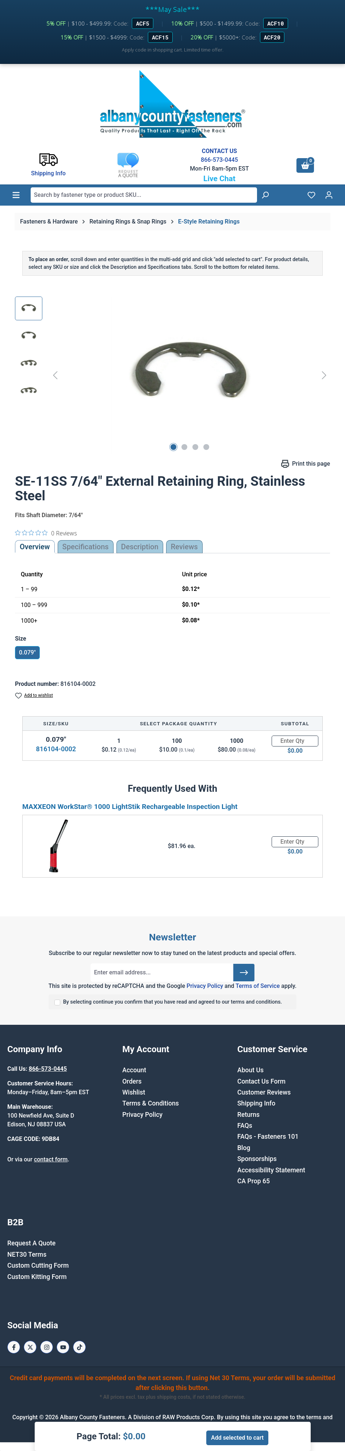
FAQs (244, 1125)
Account (134, 1070)
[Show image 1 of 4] (173, 447)
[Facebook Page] (13, 1347)
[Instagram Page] (46, 1347)
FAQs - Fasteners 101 (268, 1136)
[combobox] (144, 195)
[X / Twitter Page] (30, 1347)
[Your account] (329, 195)
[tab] (139, 546)
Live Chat (219, 178)
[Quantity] (295, 741)
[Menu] (16, 195)
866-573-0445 (219, 159)
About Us (250, 1070)
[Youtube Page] (63, 1347)
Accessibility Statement (271, 1170)
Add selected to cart (237, 1437)
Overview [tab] (35, 546)
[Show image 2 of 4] (184, 447)
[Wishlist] (311, 195)
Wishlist (133, 1092)
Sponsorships (257, 1158)
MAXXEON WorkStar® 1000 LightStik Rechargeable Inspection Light (130, 806)
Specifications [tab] (85, 546)
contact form (51, 1159)
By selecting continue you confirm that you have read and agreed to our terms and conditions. (172, 1002)
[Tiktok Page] (79, 1347)
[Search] (265, 195)
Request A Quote (31, 1243)
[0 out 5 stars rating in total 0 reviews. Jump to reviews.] (46, 532)
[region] (172, 375)
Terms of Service (257, 985)
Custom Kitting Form (37, 1276)
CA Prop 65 (253, 1181)
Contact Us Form (261, 1081)
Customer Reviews (264, 1092)
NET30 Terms (26, 1254)
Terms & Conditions (150, 1103)
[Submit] (244, 972)
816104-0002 (56, 749)
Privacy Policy (205, 985)
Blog (243, 1148)
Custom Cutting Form (38, 1265)
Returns (248, 1114)
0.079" (27, 652)
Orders (132, 1081)
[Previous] (55, 375)
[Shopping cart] (305, 165)
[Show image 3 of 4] (195, 447)
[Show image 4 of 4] (206, 447)
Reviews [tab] (184, 546)
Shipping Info (256, 1103)
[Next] (324, 375)
